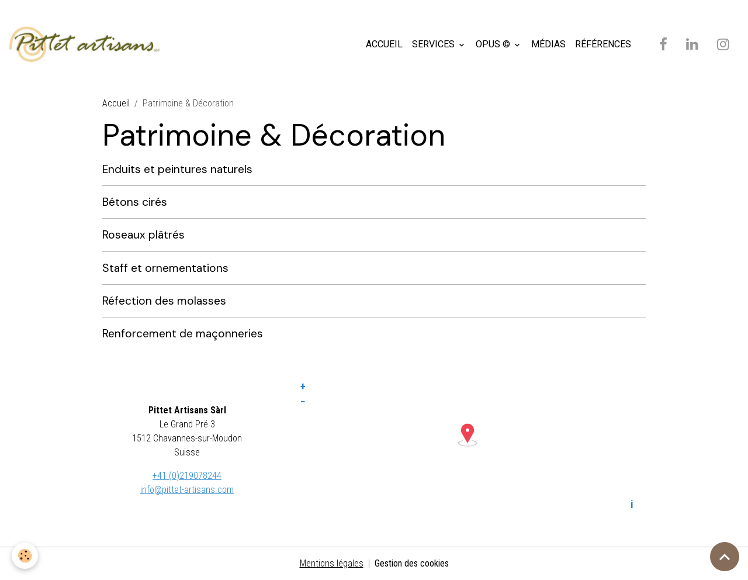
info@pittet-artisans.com (187, 489)
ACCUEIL (384, 44)
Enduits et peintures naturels (177, 169)
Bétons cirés (134, 202)
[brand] (86, 44)
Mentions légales (331, 563)
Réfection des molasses (164, 301)
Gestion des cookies (412, 563)
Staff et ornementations (165, 268)
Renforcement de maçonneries (182, 333)
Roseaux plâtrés (143, 234)
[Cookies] (25, 556)
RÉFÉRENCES (603, 44)
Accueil (116, 103)
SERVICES (434, 44)
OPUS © (494, 44)
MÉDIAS (548, 44)
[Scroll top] (724, 556)
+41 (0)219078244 (187, 475)
